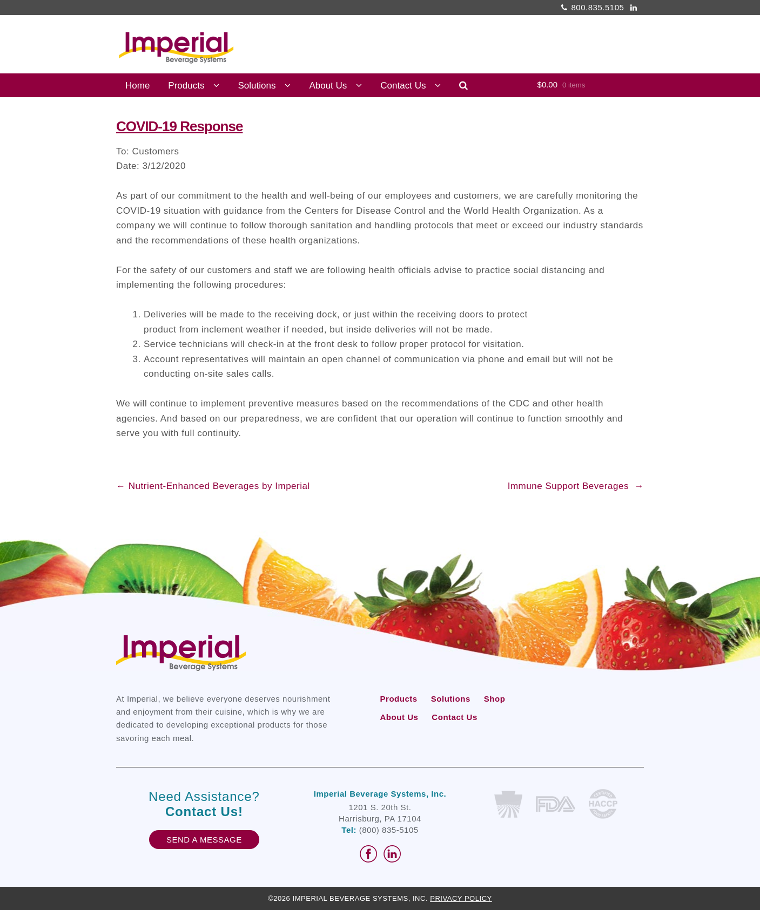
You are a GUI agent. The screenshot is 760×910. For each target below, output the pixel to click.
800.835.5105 (590, 7)
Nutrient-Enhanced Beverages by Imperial (213, 486)
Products (186, 85)
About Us (328, 85)
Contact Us (403, 85)
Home (137, 85)
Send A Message (204, 839)
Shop (495, 698)
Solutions (256, 85)
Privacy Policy (461, 898)
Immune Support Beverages (576, 486)
